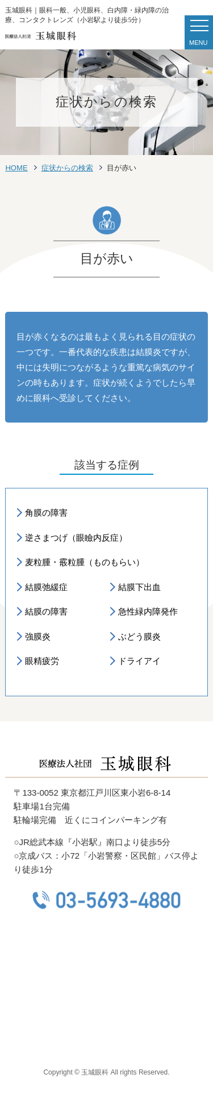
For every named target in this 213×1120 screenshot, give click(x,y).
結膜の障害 (46, 611)
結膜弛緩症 (46, 587)
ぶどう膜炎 (139, 636)
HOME (16, 168)
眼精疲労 (42, 661)
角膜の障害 (46, 512)
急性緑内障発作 (148, 611)
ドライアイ (139, 661)
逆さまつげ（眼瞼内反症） (76, 537)
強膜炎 (38, 636)
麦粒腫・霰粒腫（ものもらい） (84, 562)
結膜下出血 (139, 587)
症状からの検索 (67, 168)
